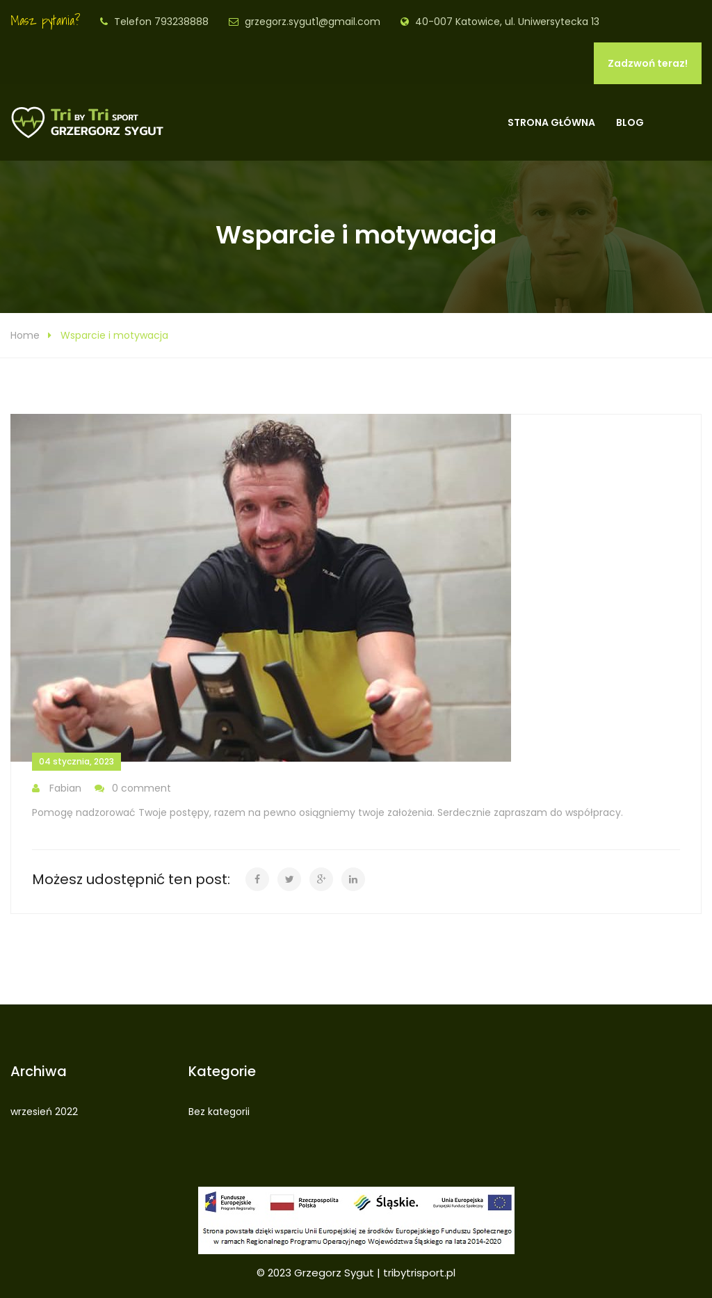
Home (25, 335)
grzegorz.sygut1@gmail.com (312, 22)
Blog (630, 122)
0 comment (133, 788)
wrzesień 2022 (44, 1112)
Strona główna (551, 122)
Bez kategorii (219, 1112)
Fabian (56, 788)
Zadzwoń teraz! (648, 63)
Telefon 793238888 (161, 22)
